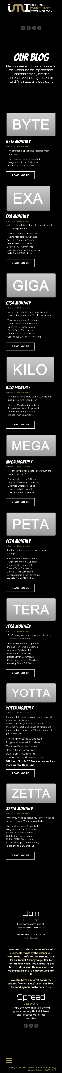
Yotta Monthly (19, 709)
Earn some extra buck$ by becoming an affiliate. (31, 925)
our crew (31, 920)
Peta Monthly (18, 542)
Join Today (30, 938)
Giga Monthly (18, 304)
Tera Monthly (18, 628)
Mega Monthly (19, 463)
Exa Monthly (17, 218)
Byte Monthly (18, 143)
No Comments (23, 148)
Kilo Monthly (18, 389)
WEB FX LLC (51, 1070)
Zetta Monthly (19, 810)
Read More (20, 177)
